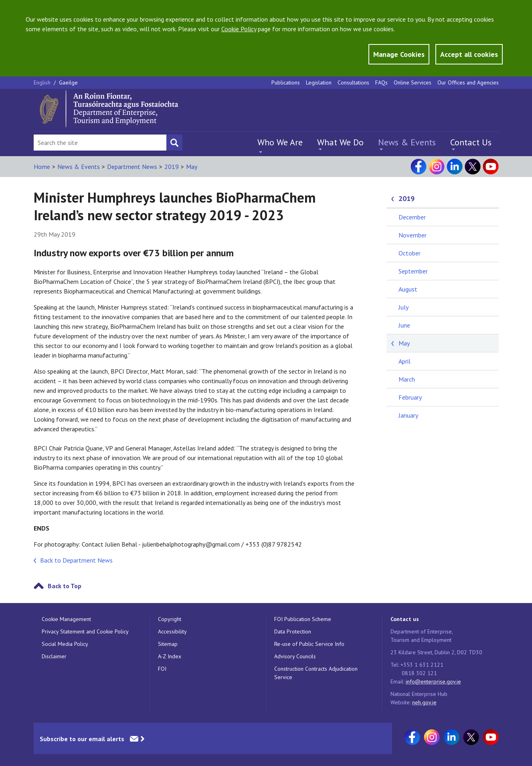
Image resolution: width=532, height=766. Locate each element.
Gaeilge (68, 82)
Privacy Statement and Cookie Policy (85, 631)
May (191, 167)
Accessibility (172, 631)
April (404, 361)
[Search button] (174, 143)
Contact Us (471, 142)
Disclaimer (54, 656)
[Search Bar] (100, 143)
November (412, 235)
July (403, 307)
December (412, 217)
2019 (171, 167)
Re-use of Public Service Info (309, 643)
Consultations (353, 82)
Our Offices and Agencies (468, 82)
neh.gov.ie (424, 702)
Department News (132, 167)
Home (42, 167)
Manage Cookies (399, 54)
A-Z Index (169, 656)
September (413, 271)
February (410, 397)
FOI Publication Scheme (302, 619)
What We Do (340, 142)
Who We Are (280, 142)
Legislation (319, 82)
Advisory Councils (295, 656)
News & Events (407, 142)
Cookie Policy (238, 29)
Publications (285, 82)
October (409, 253)
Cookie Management (66, 619)
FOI (162, 668)
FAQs (381, 82)
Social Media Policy (65, 643)
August (407, 289)
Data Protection (292, 631)
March (406, 379)
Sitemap (168, 643)
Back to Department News (76, 560)
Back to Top (64, 586)
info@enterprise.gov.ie (433, 681)
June (404, 325)
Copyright (169, 619)
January (408, 415)
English (43, 82)
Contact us (404, 619)
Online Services (412, 82)
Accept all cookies (469, 54)
